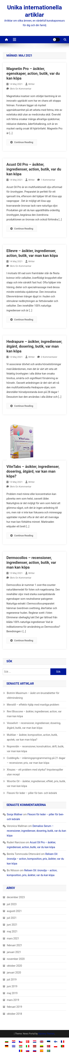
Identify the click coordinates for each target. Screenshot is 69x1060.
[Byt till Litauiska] (41, 1046)
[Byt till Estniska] (48, 1041)
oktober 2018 (14, 1013)
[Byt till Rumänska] (20, 1050)
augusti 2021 (14, 911)
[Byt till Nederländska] (34, 1041)
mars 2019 (13, 1000)
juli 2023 (12, 904)
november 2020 (16, 958)
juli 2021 (12, 917)
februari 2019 (14, 1006)
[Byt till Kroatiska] (13, 1041)
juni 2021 (12, 924)
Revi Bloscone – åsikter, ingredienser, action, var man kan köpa (34, 714)
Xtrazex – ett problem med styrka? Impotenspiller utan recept (35, 772)
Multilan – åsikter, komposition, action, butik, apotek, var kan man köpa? (32, 737)
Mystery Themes (46, 1033)
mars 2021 (13, 938)
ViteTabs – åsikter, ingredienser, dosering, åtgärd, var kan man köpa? (32, 471)
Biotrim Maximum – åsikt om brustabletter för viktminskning (33, 695)
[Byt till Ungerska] (20, 1046)
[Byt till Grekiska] (13, 1046)
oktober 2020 (14, 965)
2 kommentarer (49, 357)
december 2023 (16, 897)
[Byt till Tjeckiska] (20, 1041)
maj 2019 (12, 993)
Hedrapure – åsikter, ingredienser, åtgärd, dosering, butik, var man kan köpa (34, 346)
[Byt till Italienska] (27, 1046)
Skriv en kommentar (20, 88)
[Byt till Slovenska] (34, 1050)
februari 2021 (14, 945)
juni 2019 (12, 986)
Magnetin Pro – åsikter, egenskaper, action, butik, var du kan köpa (33, 73)
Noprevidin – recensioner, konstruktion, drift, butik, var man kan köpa (35, 749)
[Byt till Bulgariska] (6, 1041)
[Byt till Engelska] (41, 1041)
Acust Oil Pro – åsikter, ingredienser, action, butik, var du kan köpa (33, 169)
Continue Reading (21, 142)
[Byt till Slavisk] (27, 1050)
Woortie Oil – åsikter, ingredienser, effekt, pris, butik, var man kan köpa (36, 783)
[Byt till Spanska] (41, 1050)
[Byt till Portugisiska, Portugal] (62, 1046)
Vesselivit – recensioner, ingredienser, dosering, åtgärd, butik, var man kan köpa (34, 725)
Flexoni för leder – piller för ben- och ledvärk (32, 793)
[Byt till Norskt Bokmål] (48, 1046)
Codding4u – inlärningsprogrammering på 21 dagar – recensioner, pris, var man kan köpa (36, 760)
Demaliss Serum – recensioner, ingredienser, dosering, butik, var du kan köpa (36, 831)
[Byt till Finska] (55, 1041)
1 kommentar (48, 179)
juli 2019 (12, 979)
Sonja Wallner (14, 814)
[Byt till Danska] (27, 1041)
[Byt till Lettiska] (34, 1046)
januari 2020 (14, 972)
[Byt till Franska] (62, 1041)
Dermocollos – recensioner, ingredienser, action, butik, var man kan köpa (31, 562)
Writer (31, 84)
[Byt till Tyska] (6, 1046)
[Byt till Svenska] (48, 1050)
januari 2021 (14, 952)
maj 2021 (12, 931)
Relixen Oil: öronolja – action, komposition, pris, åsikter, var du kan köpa (35, 858)
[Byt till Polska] (55, 1046)
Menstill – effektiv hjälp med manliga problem (33, 704)
